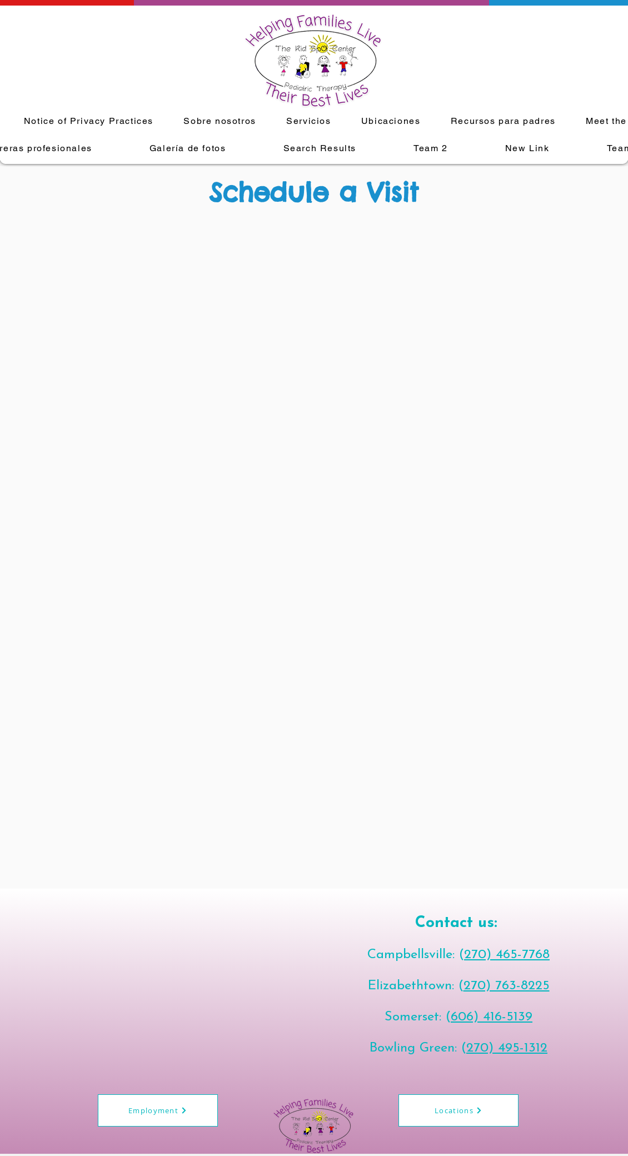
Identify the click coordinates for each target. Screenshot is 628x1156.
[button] (308, 121)
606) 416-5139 (491, 1017)
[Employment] (158, 1110)
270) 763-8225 (506, 986)
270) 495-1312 (506, 1048)
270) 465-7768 (507, 954)
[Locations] (458, 1110)
